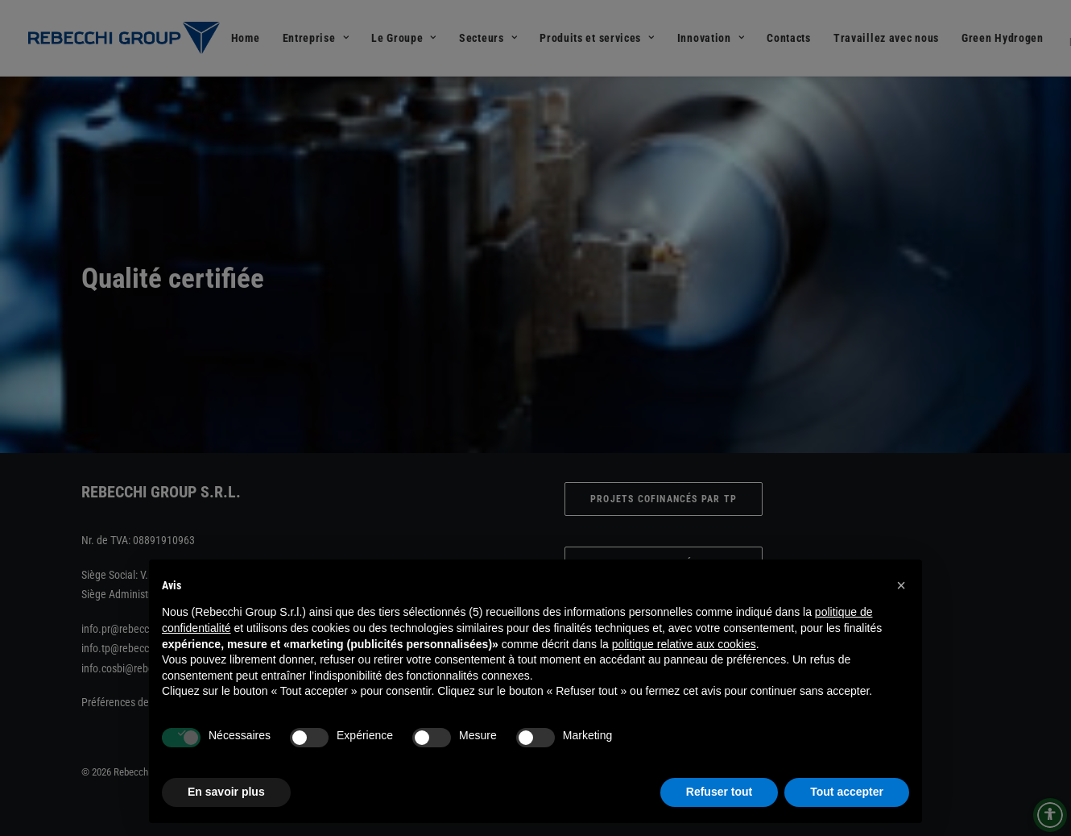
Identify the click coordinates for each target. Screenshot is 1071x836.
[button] (901, 585)
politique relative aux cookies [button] (684, 644)
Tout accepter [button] (846, 791)
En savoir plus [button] (226, 791)
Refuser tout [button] (719, 791)
